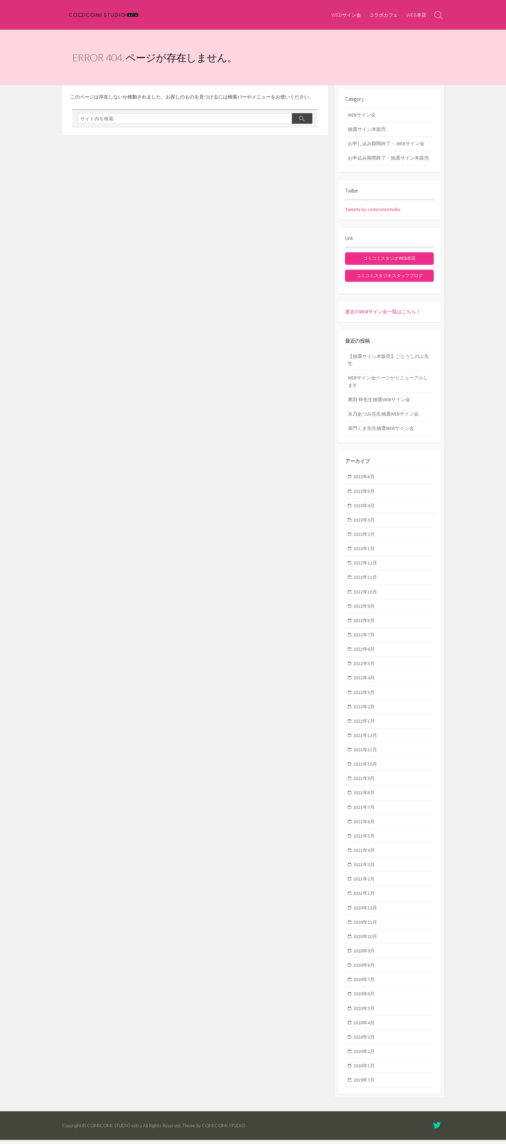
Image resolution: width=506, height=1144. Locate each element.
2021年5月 (364, 840)
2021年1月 (364, 897)
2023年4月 (364, 509)
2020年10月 (365, 940)
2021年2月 (364, 883)
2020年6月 (364, 998)
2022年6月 (364, 653)
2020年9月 (364, 955)
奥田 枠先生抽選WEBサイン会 (379, 402)
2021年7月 (364, 811)
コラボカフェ (383, 15)
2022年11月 (365, 581)
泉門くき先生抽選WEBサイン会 (381, 431)
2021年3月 (364, 868)
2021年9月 (364, 782)
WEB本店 (416, 15)
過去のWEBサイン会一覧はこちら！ (383, 313)
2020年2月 (364, 1055)
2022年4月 (364, 682)
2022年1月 (364, 725)
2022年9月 (364, 610)
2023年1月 (364, 553)
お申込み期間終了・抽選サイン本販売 (388, 160)
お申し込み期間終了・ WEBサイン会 (386, 146)
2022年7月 (364, 638)
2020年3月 (364, 1041)
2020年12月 (365, 911)
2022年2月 (364, 710)
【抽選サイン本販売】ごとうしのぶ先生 (388, 362)
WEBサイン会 (346, 15)
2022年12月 (365, 567)
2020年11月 (365, 926)
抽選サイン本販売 (367, 132)
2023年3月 (364, 524)
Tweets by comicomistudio (372, 214)
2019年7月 (364, 1084)
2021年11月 (365, 754)
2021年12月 (365, 739)
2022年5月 (364, 667)
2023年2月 (364, 538)
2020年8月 (364, 969)
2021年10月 (365, 768)
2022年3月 (364, 696)
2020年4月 (364, 1026)
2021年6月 (364, 825)
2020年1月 (364, 1070)
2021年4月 (364, 854)
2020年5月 (364, 1012)
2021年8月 (364, 797)
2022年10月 (365, 595)
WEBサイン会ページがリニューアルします (388, 384)
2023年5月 (364, 495)
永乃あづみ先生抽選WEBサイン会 (383, 416)
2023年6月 (364, 481)
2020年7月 (364, 983)
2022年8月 (364, 624)
